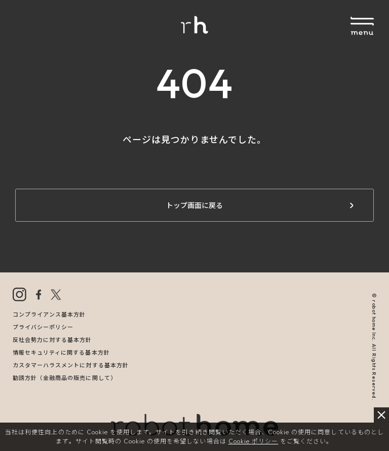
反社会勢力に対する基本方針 (52, 339)
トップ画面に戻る (194, 205)
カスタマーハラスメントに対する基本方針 (71, 365)
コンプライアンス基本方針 (49, 314)
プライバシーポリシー (43, 327)
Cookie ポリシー (253, 441)
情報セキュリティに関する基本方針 (61, 352)
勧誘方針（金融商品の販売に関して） (64, 377)
